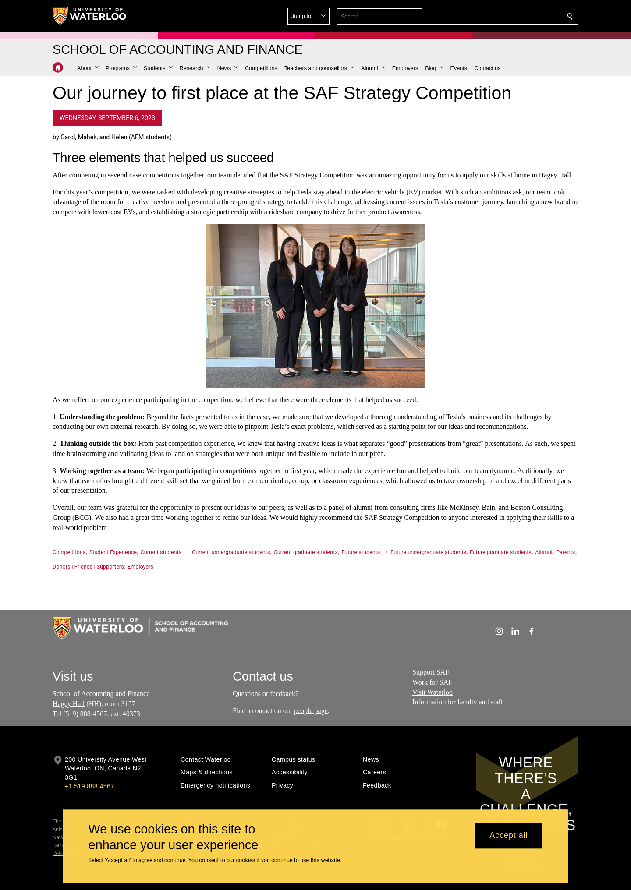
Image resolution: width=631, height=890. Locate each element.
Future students (360, 552)
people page (311, 710)
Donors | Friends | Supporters (88, 566)
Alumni (543, 552)
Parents (565, 552)
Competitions (69, 552)
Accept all (508, 835)
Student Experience (113, 552)
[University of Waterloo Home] (90, 16)
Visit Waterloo (432, 692)
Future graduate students (501, 552)
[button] (506, 16)
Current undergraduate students (231, 552)
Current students (160, 552)
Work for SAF (432, 681)
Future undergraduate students (428, 552)
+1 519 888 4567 (89, 786)
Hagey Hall (69, 703)
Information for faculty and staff (457, 702)
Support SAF (430, 672)
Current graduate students (305, 552)
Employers (140, 566)
